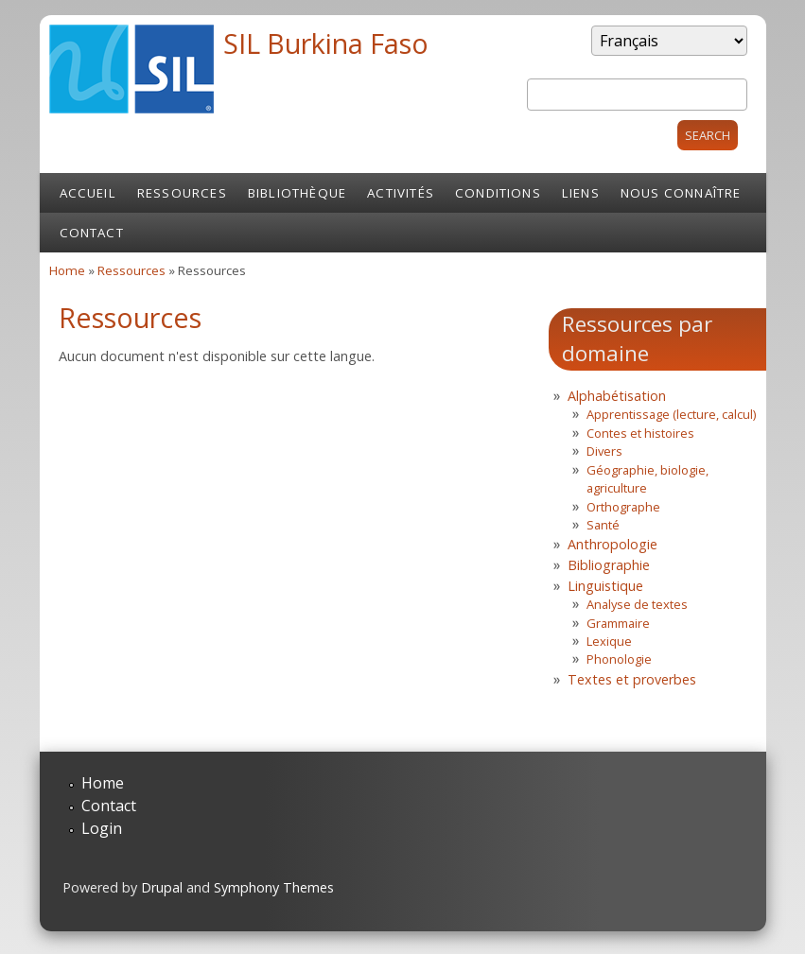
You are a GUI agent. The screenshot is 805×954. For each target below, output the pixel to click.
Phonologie (619, 659)
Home (67, 270)
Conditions (498, 192)
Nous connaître (681, 192)
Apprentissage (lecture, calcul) (671, 414)
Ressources (182, 192)
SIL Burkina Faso (326, 43)
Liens (581, 192)
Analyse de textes (637, 604)
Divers (604, 451)
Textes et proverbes (632, 679)
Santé (603, 524)
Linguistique (605, 586)
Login (101, 828)
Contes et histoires (640, 433)
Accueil (88, 192)
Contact (92, 232)
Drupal (162, 887)
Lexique (609, 641)
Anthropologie (612, 544)
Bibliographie (609, 565)
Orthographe (623, 506)
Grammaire (618, 623)
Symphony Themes (274, 887)
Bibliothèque (297, 192)
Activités (400, 192)
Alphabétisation (617, 396)
